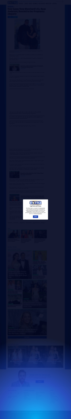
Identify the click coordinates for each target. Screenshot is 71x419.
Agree (35, 216)
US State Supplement (38, 213)
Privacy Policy (29, 211)
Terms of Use (42, 208)
